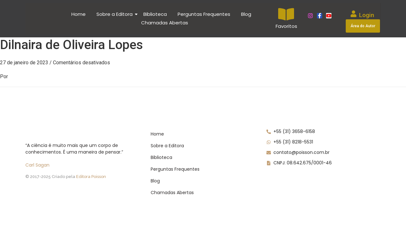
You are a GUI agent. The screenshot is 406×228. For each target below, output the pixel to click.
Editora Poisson (91, 176)
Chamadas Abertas (164, 22)
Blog (246, 14)
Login (366, 15)
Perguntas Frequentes (204, 14)
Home (78, 14)
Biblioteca (155, 14)
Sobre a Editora (115, 14)
